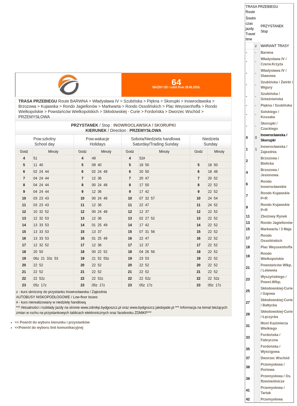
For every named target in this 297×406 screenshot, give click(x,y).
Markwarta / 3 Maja (276, 229)
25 (100, 225)
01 (94, 225)
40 (41, 165)
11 (35, 165)
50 (147, 165)
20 (141, 172)
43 (47, 198)
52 (141, 158)
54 (216, 198)
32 (147, 198)
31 (147, 232)
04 (35, 178)
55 (105, 258)
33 (41, 225)
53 (47, 218)
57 (153, 198)
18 (141, 165)
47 (147, 178)
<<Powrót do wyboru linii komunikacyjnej (49, 328)
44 (47, 172)
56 (153, 232)
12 (94, 178)
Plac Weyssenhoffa (276, 247)
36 (100, 178)
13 (35, 225)
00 (94, 185)
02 (35, 172)
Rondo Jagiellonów (277, 223)
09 (94, 165)
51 (35, 158)
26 (147, 252)
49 (94, 158)
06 (35, 258)
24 (41, 172)
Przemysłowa (272, 399)
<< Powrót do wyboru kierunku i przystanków (52, 322)
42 (147, 192)
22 (210, 185)
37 (147, 212)
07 (141, 198)
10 (35, 212)
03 (35, 198)
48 (105, 172)
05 (35, 285)
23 (41, 198)
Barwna (267, 53)
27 (147, 218)
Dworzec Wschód (275, 358)
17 (141, 185)
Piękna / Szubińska (276, 105)
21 (43, 258)
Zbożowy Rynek (274, 216)
